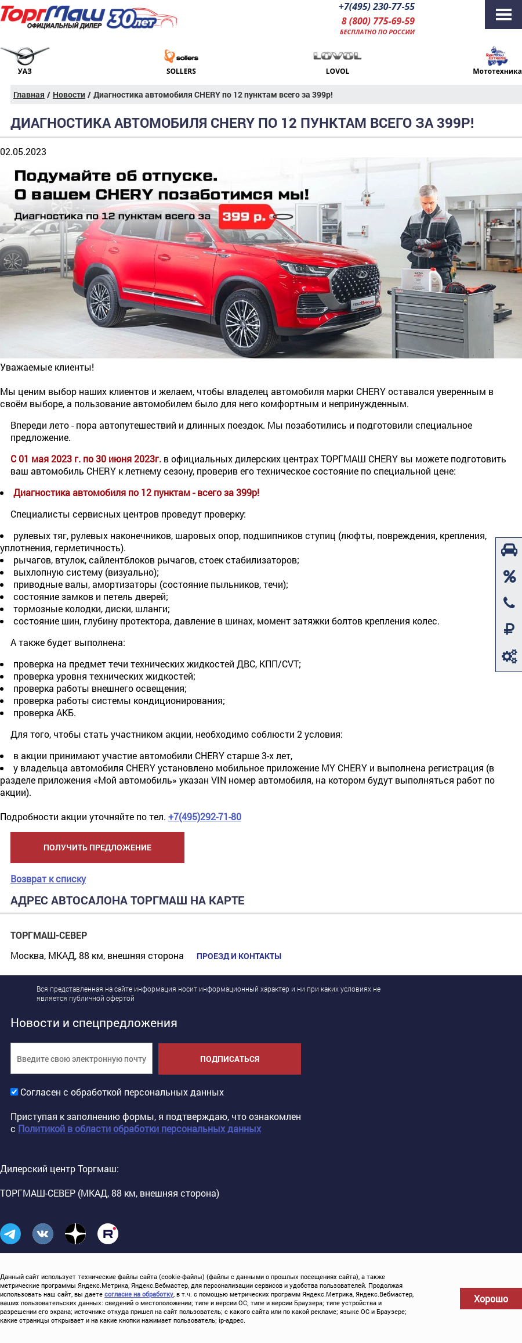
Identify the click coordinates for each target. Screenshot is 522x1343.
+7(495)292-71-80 (204, 816)
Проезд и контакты (239, 956)
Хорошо (491, 1298)
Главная (29, 94)
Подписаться (229, 1058)
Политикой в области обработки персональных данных (139, 1128)
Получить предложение (97, 847)
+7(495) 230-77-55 (377, 6)
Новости (69, 94)
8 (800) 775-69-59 (378, 21)
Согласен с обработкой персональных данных (122, 1092)
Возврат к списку (48, 878)
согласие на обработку (138, 1294)
